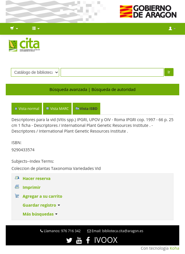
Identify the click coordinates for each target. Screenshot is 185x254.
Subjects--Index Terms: (32, 161)
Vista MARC (59, 108)
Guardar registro (41, 205)
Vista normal (29, 108)
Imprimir (32, 187)
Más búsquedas (40, 214)
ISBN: (16, 142)
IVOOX (105, 239)
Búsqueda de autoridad (113, 89)
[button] (14, 28)
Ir (169, 72)
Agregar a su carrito (42, 196)
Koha (174, 248)
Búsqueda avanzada (68, 89)
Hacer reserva (37, 178)
